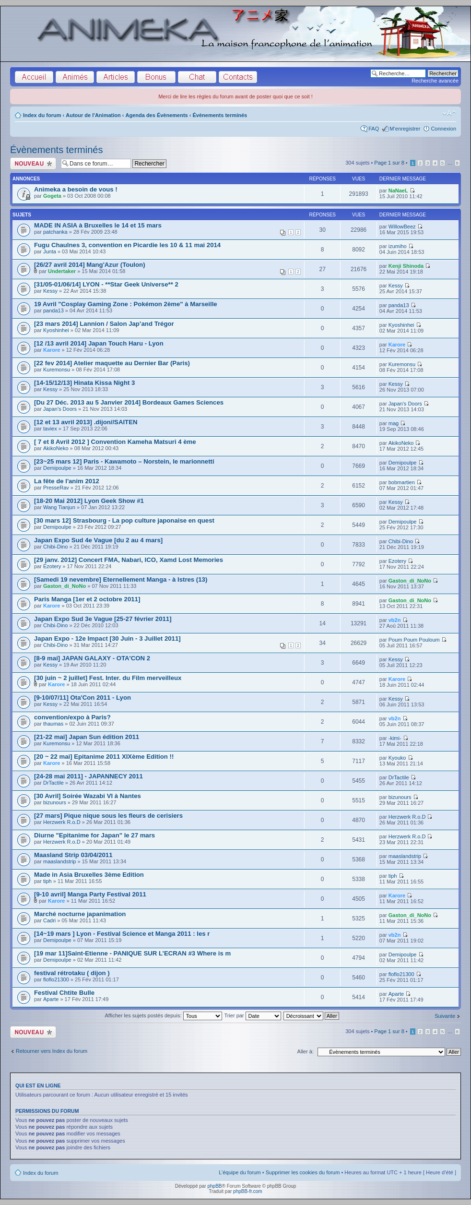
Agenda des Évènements (157, 115)
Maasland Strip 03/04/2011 (73, 855)
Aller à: (305, 1051)
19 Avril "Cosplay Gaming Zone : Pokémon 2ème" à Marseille (125, 304)
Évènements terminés (220, 115)
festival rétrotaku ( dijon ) (72, 973)
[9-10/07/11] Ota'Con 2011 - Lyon (82, 697)
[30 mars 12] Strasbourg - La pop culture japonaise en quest (124, 520)
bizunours (54, 802)
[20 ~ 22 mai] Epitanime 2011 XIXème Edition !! (104, 756)
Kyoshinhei (56, 330)
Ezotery (52, 566)
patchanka (55, 232)
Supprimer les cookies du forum (303, 1172)
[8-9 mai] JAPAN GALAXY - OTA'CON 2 (92, 658)
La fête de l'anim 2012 (66, 481)
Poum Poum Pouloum (414, 640)
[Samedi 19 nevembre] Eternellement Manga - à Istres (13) (120, 579)
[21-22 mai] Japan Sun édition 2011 (86, 736)
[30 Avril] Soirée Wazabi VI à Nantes (87, 795)
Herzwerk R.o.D (62, 822)
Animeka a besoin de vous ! (76, 189)
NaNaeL (398, 190)
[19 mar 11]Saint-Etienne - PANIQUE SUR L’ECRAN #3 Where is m (132, 953)
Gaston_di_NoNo (64, 586)
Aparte (51, 999)
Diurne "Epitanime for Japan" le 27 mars (94, 835)
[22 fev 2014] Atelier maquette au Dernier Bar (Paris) (112, 363)
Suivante (445, 1016)
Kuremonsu (56, 369)
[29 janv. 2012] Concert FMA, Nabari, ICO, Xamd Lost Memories (128, 559)
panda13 (53, 310)
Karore (51, 350)
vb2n (395, 620)
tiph (47, 881)
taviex (50, 428)
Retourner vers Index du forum (51, 1051)
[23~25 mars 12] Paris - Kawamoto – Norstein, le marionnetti (124, 461)
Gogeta (52, 196)
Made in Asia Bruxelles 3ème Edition (89, 874)
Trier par (252, 1015)
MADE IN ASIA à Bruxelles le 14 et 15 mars (98, 225)
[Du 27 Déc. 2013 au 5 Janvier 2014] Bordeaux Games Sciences (129, 402)
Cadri (49, 920)
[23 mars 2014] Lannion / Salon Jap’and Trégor (104, 323)
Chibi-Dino (55, 546)
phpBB (214, 1186)
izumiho (398, 246)
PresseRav (56, 487)
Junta (49, 251)
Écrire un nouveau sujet (33, 163)
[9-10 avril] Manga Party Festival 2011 (90, 894)
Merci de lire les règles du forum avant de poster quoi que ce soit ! (235, 96)
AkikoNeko (56, 448)
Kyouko (397, 758)
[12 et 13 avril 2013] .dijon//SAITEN (85, 422)
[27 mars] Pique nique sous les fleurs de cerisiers (108, 815)
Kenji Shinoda (406, 266)
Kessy (50, 291)
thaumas (53, 724)
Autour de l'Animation (93, 115)
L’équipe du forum (239, 1172)
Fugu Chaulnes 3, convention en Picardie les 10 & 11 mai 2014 (127, 245)
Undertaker (62, 271)
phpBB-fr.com (247, 1191)
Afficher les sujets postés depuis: (163, 1015)
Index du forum (42, 115)
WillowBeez (402, 226)
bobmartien (402, 482)
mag (394, 423)
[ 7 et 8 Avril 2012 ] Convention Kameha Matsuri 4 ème (115, 441)
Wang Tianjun (59, 507)
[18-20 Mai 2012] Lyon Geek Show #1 (89, 500)
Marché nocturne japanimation (80, 914)
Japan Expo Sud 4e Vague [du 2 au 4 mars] (98, 540)
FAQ (373, 128)
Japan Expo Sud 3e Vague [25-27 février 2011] (103, 618)
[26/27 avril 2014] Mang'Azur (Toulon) (89, 264)
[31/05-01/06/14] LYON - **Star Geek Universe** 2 (106, 284)
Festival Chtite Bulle (64, 992)
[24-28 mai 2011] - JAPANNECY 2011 (88, 776)
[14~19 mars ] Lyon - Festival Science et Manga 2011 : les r (122, 933)
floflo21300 (56, 979)
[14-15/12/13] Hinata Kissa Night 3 (84, 382)
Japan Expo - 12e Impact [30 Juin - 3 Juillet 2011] (107, 638)
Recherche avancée (435, 81)
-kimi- (395, 738)
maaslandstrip (59, 861)
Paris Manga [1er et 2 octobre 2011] (87, 599)
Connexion (443, 128)
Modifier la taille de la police (449, 113)
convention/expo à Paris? (72, 717)
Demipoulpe (57, 468)
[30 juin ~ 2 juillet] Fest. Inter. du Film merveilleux (107, 677)
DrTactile (53, 783)
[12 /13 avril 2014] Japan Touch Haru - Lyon (99, 343)
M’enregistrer (404, 128)
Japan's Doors (60, 409)
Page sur (389, 163)
